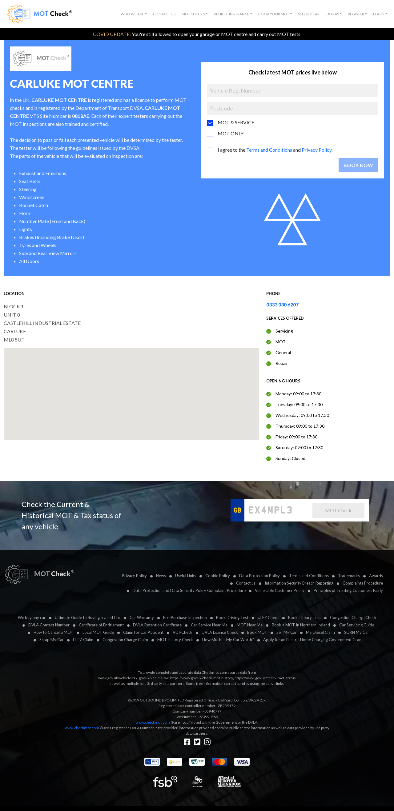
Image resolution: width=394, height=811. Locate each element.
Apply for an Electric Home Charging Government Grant (313, 639)
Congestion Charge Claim (125, 639)
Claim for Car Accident (143, 632)
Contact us (245, 583)
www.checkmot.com (153, 722)
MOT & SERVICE (236, 122)
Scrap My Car (51, 639)
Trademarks (349, 575)
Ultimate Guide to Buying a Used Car (87, 617)
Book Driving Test (232, 617)
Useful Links (185, 575)
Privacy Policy (317, 150)
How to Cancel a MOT (53, 632)
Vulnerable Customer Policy (279, 590)
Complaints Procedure (363, 583)
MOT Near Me (250, 624)
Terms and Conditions (269, 150)
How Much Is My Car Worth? (228, 639)
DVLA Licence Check (220, 632)
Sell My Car (309, 14)
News (161, 575)
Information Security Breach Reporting (299, 583)
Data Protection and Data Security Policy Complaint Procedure (189, 590)
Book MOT (257, 632)
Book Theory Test (304, 617)
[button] (133, 14)
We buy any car (32, 617)
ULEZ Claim (83, 639)
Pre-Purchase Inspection (185, 617)
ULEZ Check (268, 617)
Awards (376, 575)
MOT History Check (175, 639)
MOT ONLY (230, 133)
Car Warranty (142, 617)
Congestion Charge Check (353, 617)
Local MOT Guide (98, 632)
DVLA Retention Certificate (157, 624)
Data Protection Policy (259, 575)
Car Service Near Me (209, 624)
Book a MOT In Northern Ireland (301, 624)
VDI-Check (182, 632)
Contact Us (164, 14)
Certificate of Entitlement (101, 624)
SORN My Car (356, 632)
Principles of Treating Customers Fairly (348, 590)
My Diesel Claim (320, 632)
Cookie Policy (217, 575)
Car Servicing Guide (356, 624)
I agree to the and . (275, 150)
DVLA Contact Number (49, 624)
